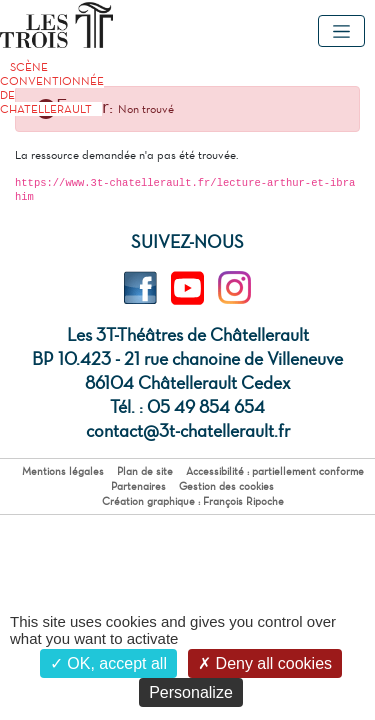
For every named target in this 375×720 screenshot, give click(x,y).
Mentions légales (63, 471)
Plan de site (145, 471)
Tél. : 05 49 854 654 (187, 407)
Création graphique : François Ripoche (193, 501)
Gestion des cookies (226, 486)
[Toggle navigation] (341, 31)
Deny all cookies (265, 663)
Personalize (191, 692)
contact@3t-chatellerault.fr (188, 431)
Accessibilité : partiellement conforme (275, 471)
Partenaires (138, 486)
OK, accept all (108, 663)
